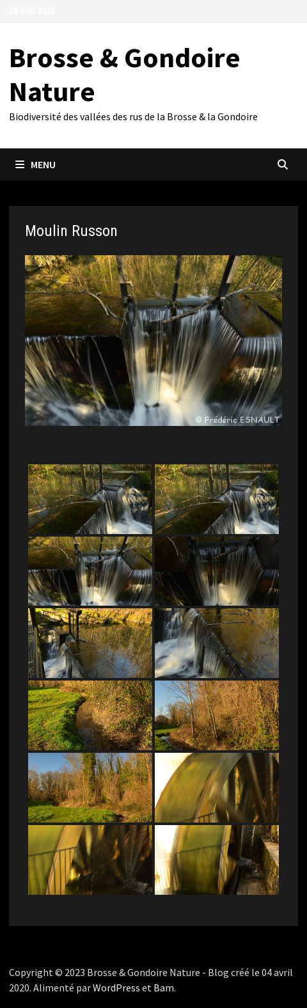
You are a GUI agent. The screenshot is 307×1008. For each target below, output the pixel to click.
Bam (164, 987)
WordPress (116, 987)
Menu (35, 164)
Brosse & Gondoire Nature (124, 74)
